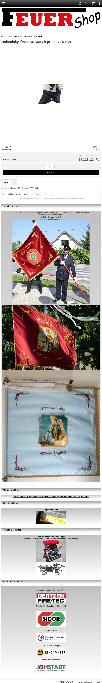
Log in (99, 682)
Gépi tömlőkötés (51, 510)
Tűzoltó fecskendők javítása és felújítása (51, 537)
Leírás (5, 182)
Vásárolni (51, 173)
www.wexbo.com (85, 682)
